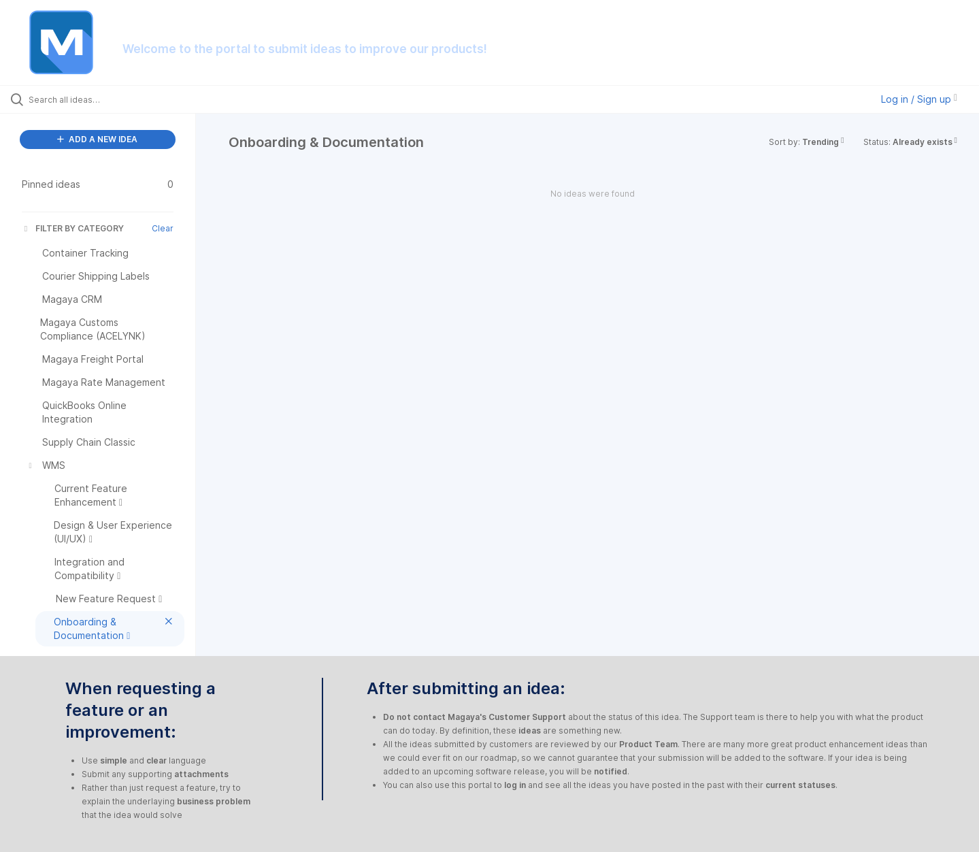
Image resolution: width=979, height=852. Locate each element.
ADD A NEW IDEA (97, 139)
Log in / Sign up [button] (919, 99)
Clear (162, 228)
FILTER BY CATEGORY (73, 228)
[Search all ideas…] (115, 99)
